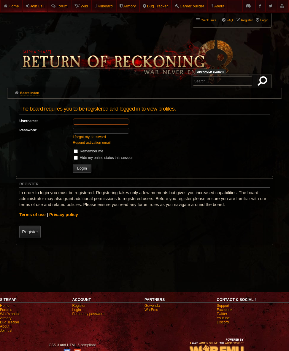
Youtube (223, 318)
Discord (223, 322)
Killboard (105, 6)
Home (14, 6)
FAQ (229, 20)
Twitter (222, 314)
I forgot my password (89, 137)
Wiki (84, 6)
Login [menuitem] (264, 20)
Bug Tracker (157, 6)
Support (223, 306)
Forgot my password (88, 314)
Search (263, 82)
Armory (129, 6)
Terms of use (32, 214)
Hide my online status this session (103, 158)
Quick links (208, 20)
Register (30, 231)
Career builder (192, 6)
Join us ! (37, 6)
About (219, 6)
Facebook (225, 310)
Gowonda (152, 306)
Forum (62, 6)
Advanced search (211, 71)
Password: (28, 130)
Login (76, 310)
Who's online (10, 314)
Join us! (6, 330)
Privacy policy (63, 214)
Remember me (88, 151)
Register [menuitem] (247, 20)
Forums (6, 310)
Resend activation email (91, 143)
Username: (28, 121)
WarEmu (151, 310)
